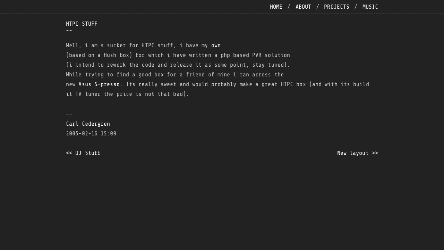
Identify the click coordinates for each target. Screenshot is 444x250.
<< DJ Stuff (83, 153)
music (370, 6)
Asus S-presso (98, 84)
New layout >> (357, 153)
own (216, 45)
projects (336, 6)
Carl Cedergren (88, 123)
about (303, 6)
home (276, 6)
